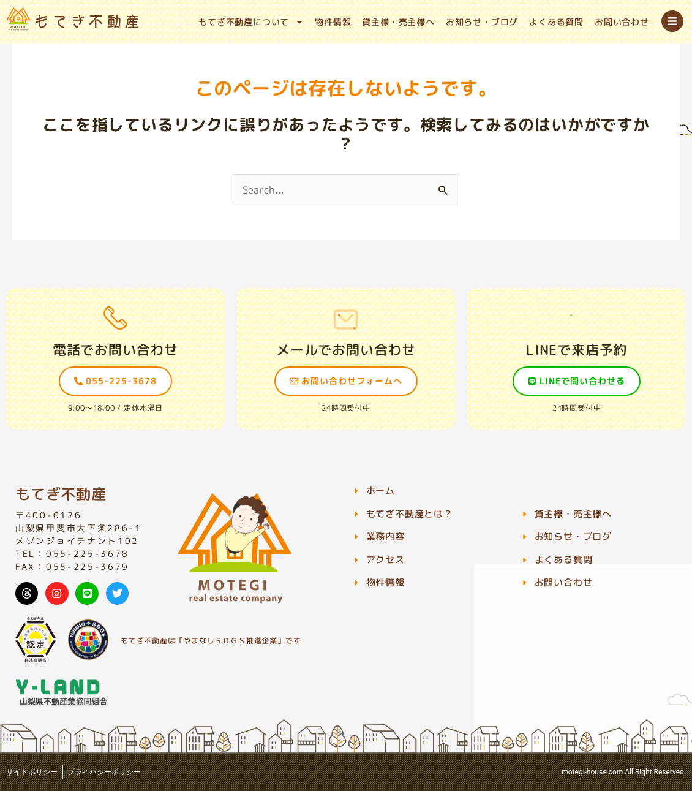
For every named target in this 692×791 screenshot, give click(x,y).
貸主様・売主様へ (398, 22)
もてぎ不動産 (61, 493)
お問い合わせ (622, 22)
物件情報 (333, 22)
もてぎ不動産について (251, 22)
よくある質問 (556, 22)
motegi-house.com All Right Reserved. (624, 772)
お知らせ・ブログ (482, 22)
